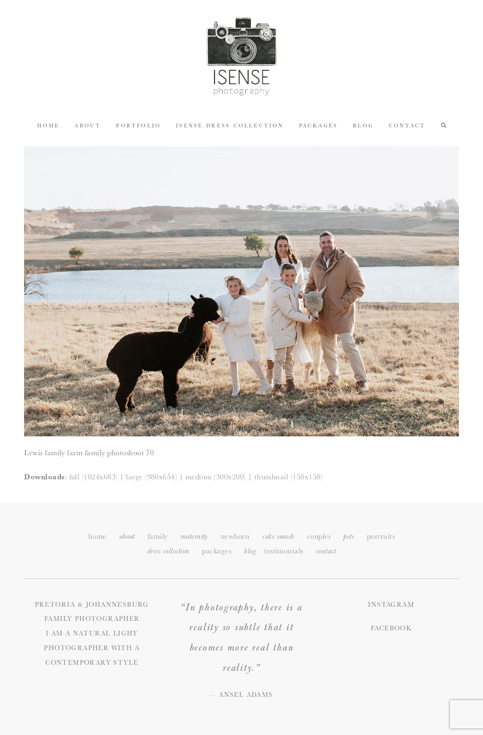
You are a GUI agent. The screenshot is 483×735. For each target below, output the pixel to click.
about (127, 536)
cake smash (278, 536)
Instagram (391, 604)
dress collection (168, 551)
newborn (235, 536)
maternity (194, 536)
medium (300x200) (215, 477)
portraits (381, 536)
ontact (326, 551)
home (97, 536)
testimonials (283, 551)
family (158, 536)
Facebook (391, 628)
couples (319, 536)
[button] (443, 125)
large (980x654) (151, 477)
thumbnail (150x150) (288, 477)
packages (216, 551)
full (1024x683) (93, 477)
